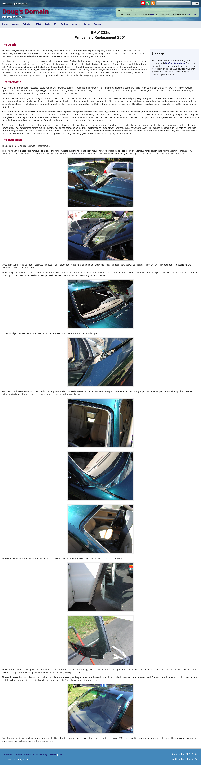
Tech (47, 24)
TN (55, 24)
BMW (38, 24)
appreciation (191, 14)
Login (87, 24)
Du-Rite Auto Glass (175, 63)
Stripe (152, 14)
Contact (8, 754)
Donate (97, 24)
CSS (60, 754)
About (15, 24)
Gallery (64, 24)
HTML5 (52, 754)
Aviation (27, 24)
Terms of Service (22, 754)
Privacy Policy (40, 754)
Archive (76, 24)
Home (5, 24)
